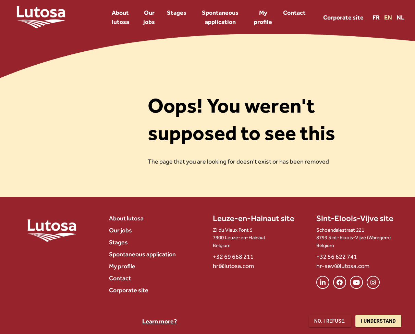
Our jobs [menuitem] (149, 17)
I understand (378, 321)
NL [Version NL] (400, 17)
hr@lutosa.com (233, 265)
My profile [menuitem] (263, 17)
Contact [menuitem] (294, 12)
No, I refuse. (330, 321)
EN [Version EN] (388, 17)
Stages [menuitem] (176, 12)
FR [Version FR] (377, 17)
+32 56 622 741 (336, 256)
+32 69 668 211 (233, 256)
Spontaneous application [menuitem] (220, 17)
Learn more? (159, 321)
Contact (120, 278)
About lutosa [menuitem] (120, 17)
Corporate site (343, 17)
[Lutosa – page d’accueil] (41, 17)
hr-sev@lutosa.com (342, 265)
